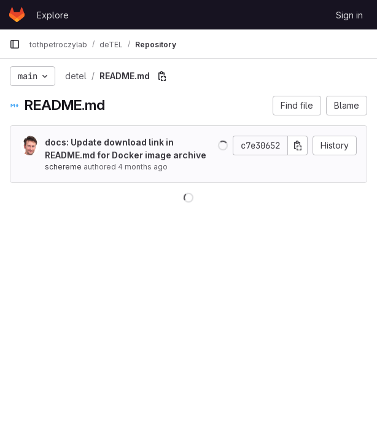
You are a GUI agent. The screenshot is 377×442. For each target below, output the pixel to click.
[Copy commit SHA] (298, 145)
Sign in (349, 15)
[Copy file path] (162, 76)
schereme (63, 166)
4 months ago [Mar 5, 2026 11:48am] (143, 166)
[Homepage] (17, 15)
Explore (53, 15)
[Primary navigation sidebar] (15, 44)
